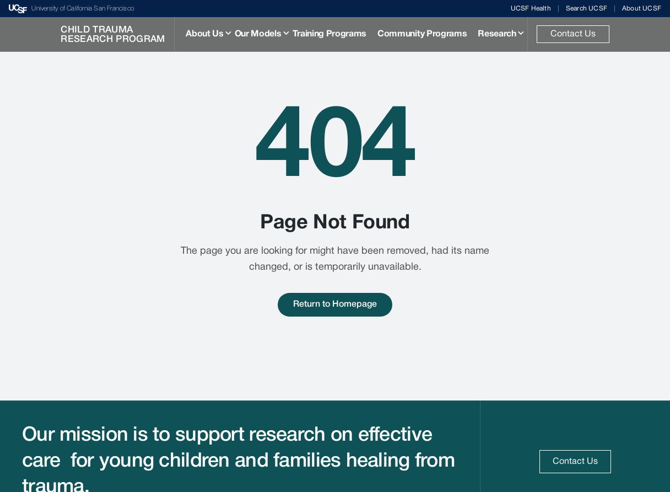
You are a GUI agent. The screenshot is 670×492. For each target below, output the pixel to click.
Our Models (258, 34)
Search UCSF (586, 9)
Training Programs (330, 34)
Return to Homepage (335, 304)
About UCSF (641, 9)
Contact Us (573, 34)
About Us (204, 34)
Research (497, 34)
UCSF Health (531, 9)
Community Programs (422, 34)
